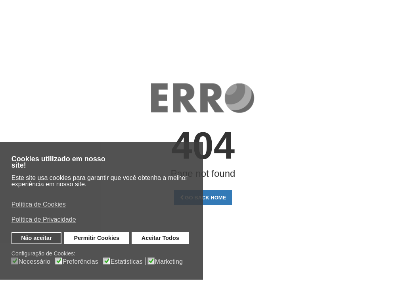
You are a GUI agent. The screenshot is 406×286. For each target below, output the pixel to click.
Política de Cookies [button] (38, 204)
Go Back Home (203, 198)
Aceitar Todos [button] (160, 238)
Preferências (80, 262)
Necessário (34, 262)
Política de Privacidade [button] (43, 219)
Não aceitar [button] (36, 238)
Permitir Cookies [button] (96, 238)
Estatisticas (127, 262)
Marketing (169, 262)
